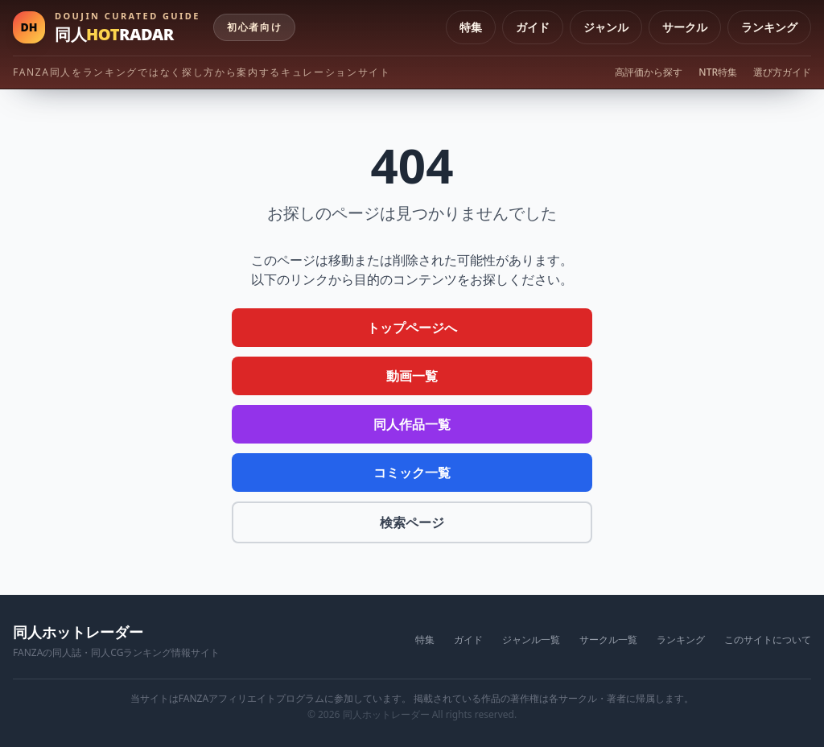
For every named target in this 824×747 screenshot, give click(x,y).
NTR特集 (717, 72)
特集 (470, 27)
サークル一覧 (608, 640)
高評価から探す (648, 72)
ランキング (769, 27)
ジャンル (605, 27)
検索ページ (412, 522)
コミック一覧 (412, 472)
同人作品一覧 (412, 424)
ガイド (533, 27)
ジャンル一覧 (531, 640)
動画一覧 (412, 376)
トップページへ (412, 327)
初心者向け (254, 27)
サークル (684, 27)
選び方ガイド (782, 72)
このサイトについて (767, 640)
